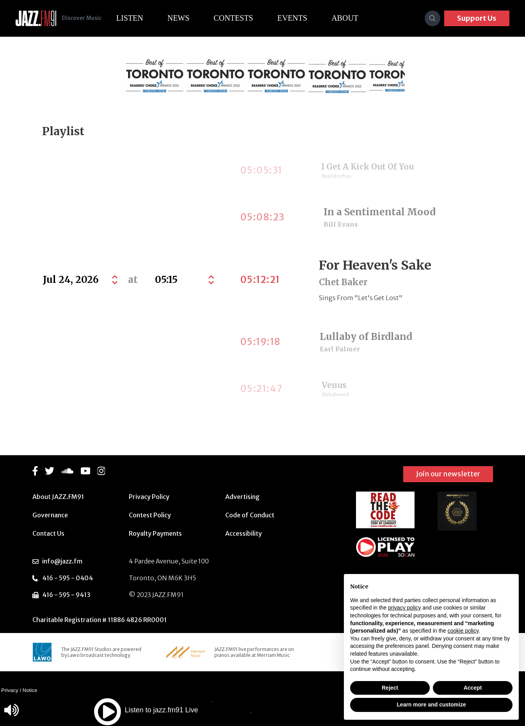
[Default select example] (183, 280)
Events (299, 18)
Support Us (477, 18)
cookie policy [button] (463, 631)
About (351, 18)
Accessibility (243, 533)
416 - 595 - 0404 (67, 578)
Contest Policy (150, 515)
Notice (30, 690)
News (185, 18)
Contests (240, 18)
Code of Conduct (249, 515)
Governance (50, 515)
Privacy (9, 690)
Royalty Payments (155, 533)
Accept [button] (473, 688)
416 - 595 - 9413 (66, 595)
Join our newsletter (448, 473)
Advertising (242, 497)
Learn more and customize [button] (431, 704)
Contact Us (48, 533)
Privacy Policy (149, 497)
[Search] (432, 18)
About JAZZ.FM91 (58, 497)
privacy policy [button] (404, 607)
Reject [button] (390, 688)
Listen (136, 18)
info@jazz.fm (62, 561)
